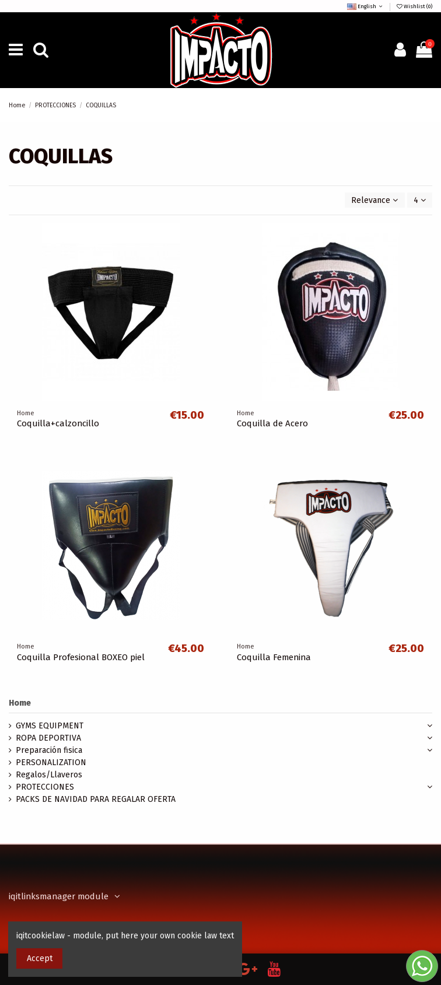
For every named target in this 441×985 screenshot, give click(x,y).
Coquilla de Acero (272, 423)
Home (20, 703)
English (365, 6)
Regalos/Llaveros (49, 775)
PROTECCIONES (45, 787)
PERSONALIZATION (51, 762)
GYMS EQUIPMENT (49, 726)
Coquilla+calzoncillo (58, 423)
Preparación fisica (49, 750)
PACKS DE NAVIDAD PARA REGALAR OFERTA (96, 799)
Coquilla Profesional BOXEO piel (81, 657)
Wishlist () (414, 6)
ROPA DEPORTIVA (48, 738)
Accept (39, 958)
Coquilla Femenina (274, 657)
